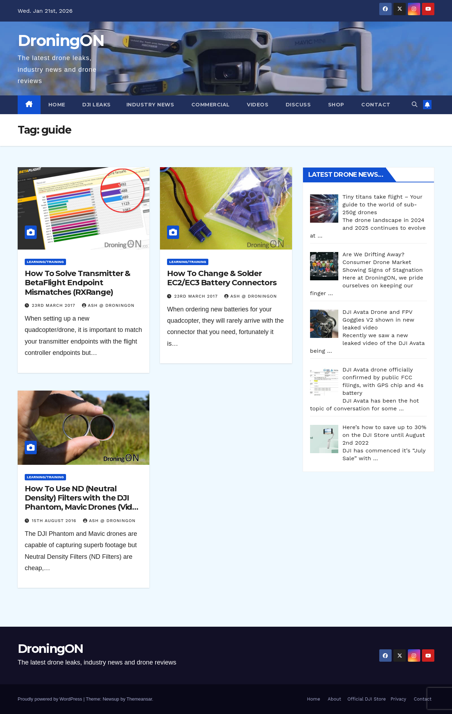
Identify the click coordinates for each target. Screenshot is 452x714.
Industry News (150, 104)
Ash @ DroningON (108, 305)
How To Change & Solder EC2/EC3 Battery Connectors (221, 278)
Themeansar (139, 699)
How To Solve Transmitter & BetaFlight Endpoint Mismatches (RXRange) (77, 283)
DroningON (61, 40)
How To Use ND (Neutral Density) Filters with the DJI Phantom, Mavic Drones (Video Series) (83, 502)
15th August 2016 (55, 520)
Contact (375, 104)
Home (56, 104)
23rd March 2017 (54, 305)
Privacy (398, 699)
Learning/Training (45, 262)
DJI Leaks (96, 104)
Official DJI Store (366, 699)
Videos (257, 104)
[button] (414, 104)
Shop (335, 104)
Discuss (297, 104)
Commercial (210, 104)
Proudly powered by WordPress (50, 699)
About (334, 699)
